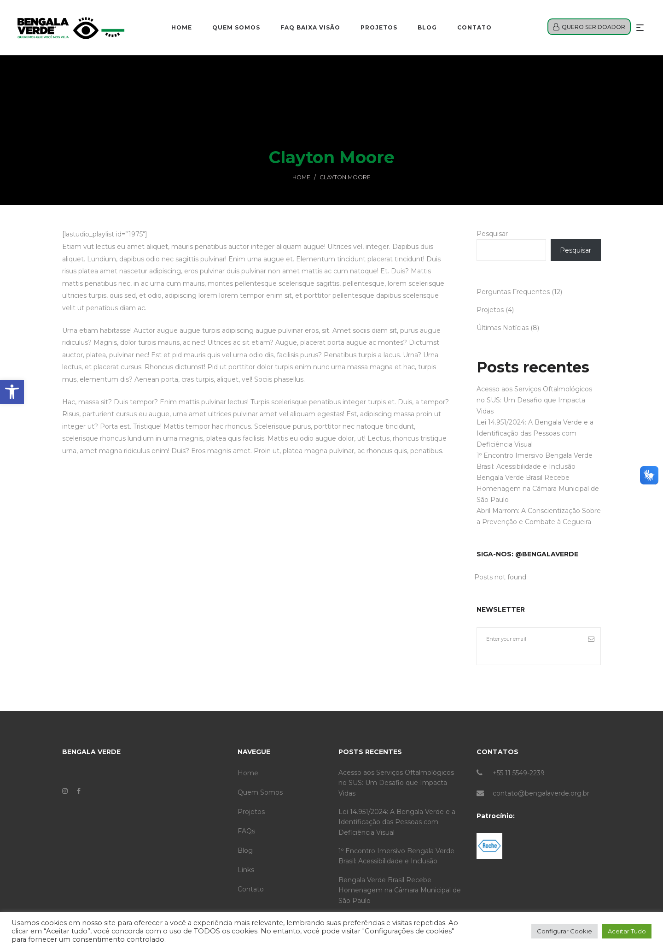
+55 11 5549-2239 (519, 773)
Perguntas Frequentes (513, 292)
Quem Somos (260, 792)
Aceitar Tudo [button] (627, 931)
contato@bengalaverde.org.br (541, 793)
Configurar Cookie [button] (564, 931)
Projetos (490, 310)
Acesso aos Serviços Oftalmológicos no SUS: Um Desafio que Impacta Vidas (534, 400)
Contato (251, 889)
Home (301, 177)
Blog (245, 850)
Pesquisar (492, 234)
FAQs (246, 831)
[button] (12, 392)
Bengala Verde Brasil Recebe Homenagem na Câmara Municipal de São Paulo (538, 488)
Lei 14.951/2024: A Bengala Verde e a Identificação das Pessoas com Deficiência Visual (535, 433)
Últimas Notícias (503, 328)
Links (246, 870)
